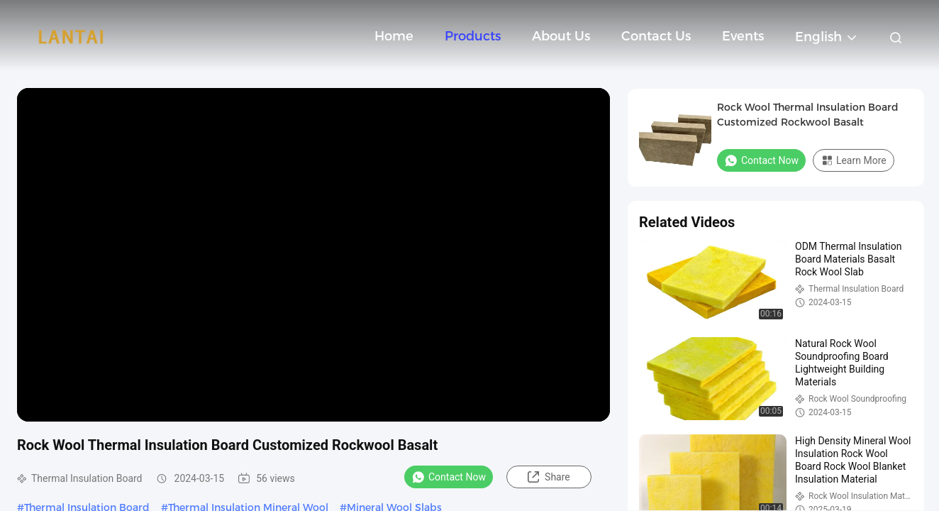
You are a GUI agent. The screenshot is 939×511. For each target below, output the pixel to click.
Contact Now (448, 477)
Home (393, 36)
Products (473, 36)
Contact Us (656, 36)
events (743, 36)
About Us (561, 36)
